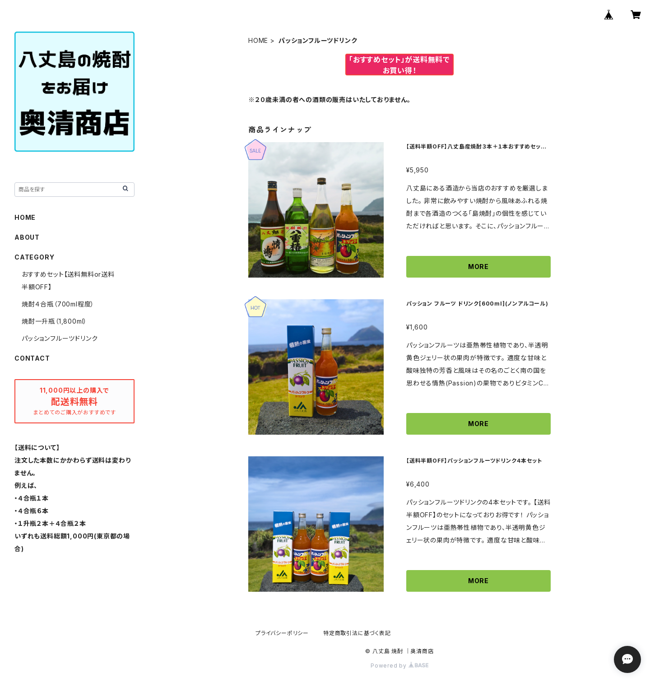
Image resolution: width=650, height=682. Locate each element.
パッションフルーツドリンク (60, 338)
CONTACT (32, 358)
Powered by (399, 665)
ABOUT (27, 237)
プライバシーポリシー (282, 633)
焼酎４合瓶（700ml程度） (58, 304)
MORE (478, 266)
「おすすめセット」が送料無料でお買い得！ (399, 65)
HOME (258, 40)
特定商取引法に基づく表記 (357, 633)
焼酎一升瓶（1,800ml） (54, 321)
